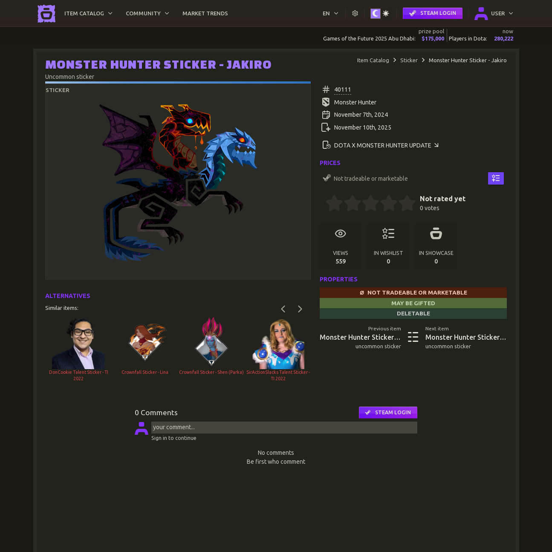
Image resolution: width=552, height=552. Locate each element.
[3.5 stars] (384, 204)
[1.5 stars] (348, 204)
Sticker (409, 60)
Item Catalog (373, 60)
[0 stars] (322, 204)
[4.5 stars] (402, 204)
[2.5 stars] (366, 204)
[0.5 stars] (330, 204)
